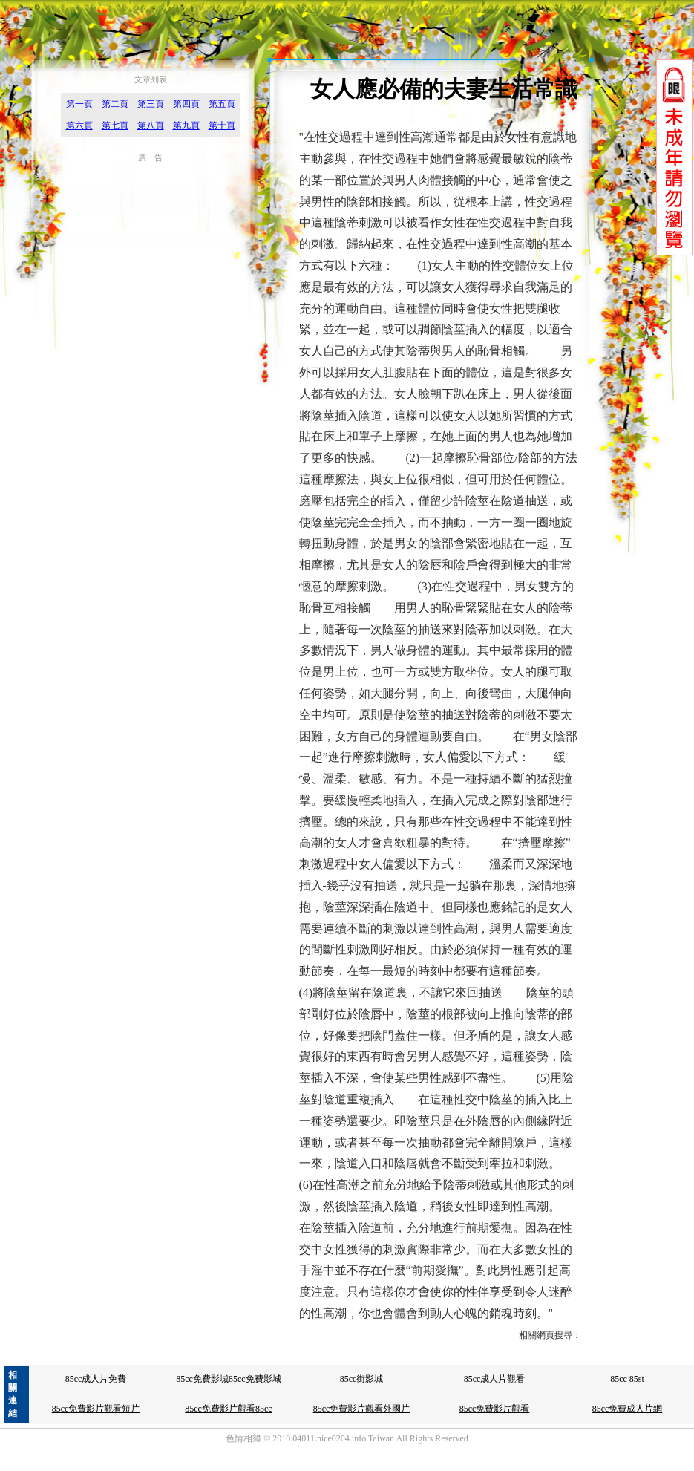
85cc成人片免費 (96, 1379)
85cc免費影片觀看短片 (96, 1408)
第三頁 (150, 104)
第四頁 (186, 104)
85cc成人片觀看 (495, 1379)
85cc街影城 (362, 1379)
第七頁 (115, 125)
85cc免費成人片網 (627, 1408)
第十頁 (222, 125)
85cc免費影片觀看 (494, 1408)
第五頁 (222, 104)
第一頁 (79, 104)
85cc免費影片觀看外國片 (361, 1408)
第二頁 (115, 104)
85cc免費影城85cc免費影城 (228, 1379)
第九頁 (186, 125)
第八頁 (150, 125)
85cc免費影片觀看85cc (228, 1408)
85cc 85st (627, 1379)
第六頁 (79, 125)
